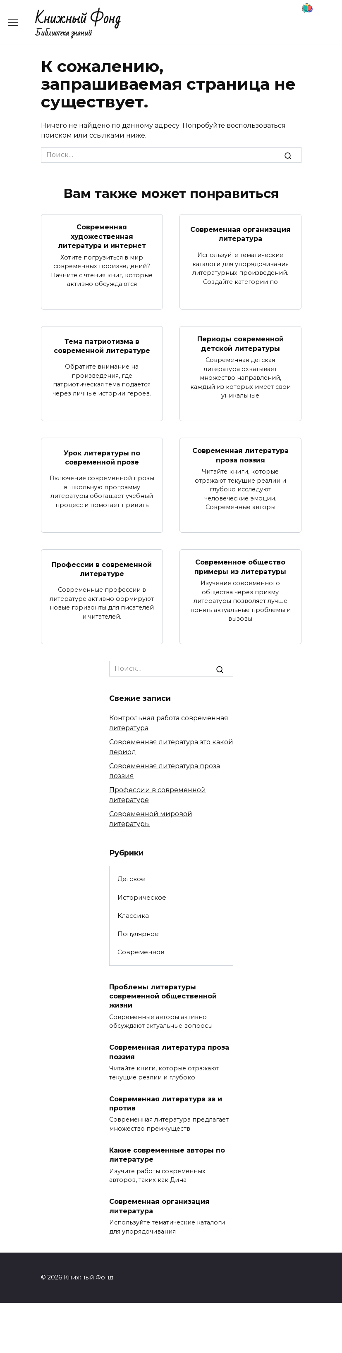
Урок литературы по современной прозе (102, 457)
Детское (131, 879)
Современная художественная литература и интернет (102, 236)
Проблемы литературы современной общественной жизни (163, 996)
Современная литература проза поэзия (240, 455)
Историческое (141, 897)
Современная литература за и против (165, 1103)
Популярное (138, 934)
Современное (141, 952)
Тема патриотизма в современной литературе (102, 345)
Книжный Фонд (78, 19)
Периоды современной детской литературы (240, 343)
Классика (133, 915)
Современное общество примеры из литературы (240, 566)
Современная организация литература (240, 234)
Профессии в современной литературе (102, 568)
